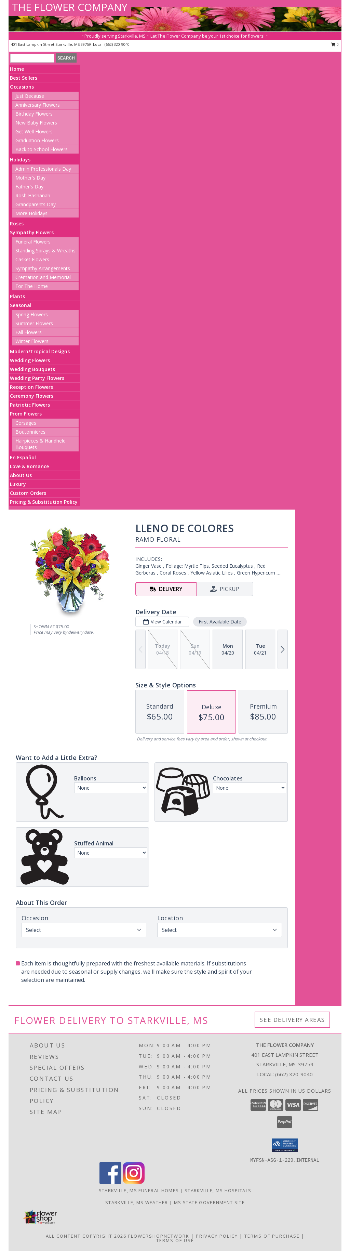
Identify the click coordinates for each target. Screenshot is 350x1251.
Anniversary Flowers (37, 105)
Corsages (25, 423)
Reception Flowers (31, 387)
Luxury (18, 484)
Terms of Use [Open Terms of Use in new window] (175, 1240)
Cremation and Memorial (43, 277)
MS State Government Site (209, 1202)
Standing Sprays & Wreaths (45, 250)
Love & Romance (29, 466)
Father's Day (29, 186)
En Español (23, 457)
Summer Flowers (34, 323)
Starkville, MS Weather (136, 1202)
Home (17, 69)
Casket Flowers (32, 259)
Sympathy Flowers (32, 232)
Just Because (29, 96)
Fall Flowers (28, 332)
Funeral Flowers (33, 241)
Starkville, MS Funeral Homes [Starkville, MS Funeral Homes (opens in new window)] (139, 1190)
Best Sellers (23, 78)
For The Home (31, 286)
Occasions (22, 86)
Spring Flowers (31, 314)
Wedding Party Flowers (37, 378)
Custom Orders (28, 493)
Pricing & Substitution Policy (44, 502)
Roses (17, 223)
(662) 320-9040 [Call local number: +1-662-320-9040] (117, 44)
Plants (17, 296)
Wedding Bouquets (32, 369)
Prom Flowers (26, 413)
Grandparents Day (35, 204)
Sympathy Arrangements (42, 268)
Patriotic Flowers (30, 404)
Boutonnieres (30, 432)
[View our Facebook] (110, 1182)
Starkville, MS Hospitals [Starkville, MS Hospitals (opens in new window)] (218, 1190)
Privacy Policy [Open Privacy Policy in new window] (217, 1236)
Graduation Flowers (37, 140)
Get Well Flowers (34, 131)
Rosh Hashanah (32, 195)
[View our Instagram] (134, 1182)
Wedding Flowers (30, 360)
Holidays (20, 159)
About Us (21, 475)
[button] (285, 1145)
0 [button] (335, 44)
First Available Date (220, 621)
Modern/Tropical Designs (40, 351)
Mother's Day (30, 177)
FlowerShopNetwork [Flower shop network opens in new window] (158, 1236)
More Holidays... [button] (33, 213)
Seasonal (20, 305)
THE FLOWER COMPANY (69, 7)
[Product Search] (32, 58)
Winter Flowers (32, 341)
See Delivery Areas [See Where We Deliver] (292, 1020)
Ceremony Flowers (31, 396)
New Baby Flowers (36, 122)
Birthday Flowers (34, 113)
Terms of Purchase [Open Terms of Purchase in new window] (272, 1236)
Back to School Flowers (41, 149)
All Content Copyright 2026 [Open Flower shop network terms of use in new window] (86, 1236)
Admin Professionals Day (43, 169)
